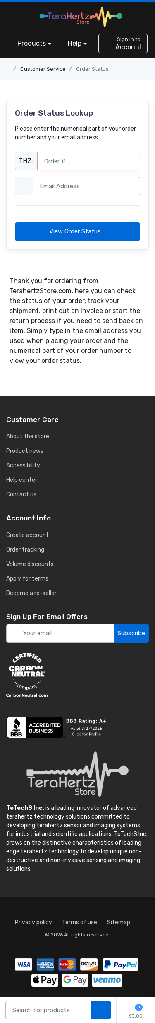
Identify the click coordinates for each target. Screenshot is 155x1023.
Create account (27, 535)
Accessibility (23, 465)
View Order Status (77, 231)
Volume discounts (30, 564)
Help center (21, 480)
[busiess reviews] (77, 727)
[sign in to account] (123, 43)
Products (31, 43)
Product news (24, 450)
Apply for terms (27, 578)
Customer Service (43, 69)
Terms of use (79, 922)
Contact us (21, 494)
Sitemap (118, 922)
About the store (27, 436)
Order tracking (25, 549)
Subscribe (131, 633)
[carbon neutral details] (77, 675)
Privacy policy (33, 922)
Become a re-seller (31, 593)
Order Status (92, 69)
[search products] (101, 1010)
